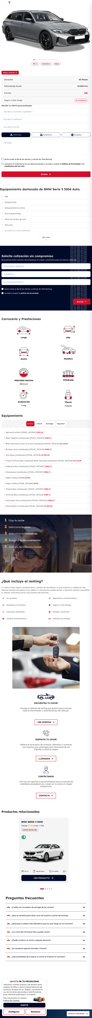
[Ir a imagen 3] (38, 59)
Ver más (46, 238)
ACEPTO (24, 1005)
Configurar (13, 1011)
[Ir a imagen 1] (34, 59)
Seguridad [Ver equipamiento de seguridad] (61, 424)
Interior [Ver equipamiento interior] (39, 424)
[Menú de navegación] (86, 3)
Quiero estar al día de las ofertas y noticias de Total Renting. (28, 159)
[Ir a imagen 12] (55, 59)
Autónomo (46, 135)
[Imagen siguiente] (88, 25)
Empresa (76, 135)
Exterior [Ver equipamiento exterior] (30, 424)
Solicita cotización (78, 1013)
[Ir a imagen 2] (36, 59)
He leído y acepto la (21, 293)
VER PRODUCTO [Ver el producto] (44, 878)
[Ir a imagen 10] (51, 59)
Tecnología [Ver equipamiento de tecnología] (49, 424)
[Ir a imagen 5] (42, 59)
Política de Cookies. (11, 1000)
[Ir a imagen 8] (47, 59)
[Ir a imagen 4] (40, 59)
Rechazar (35, 1011)
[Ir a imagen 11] (53, 59)
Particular (15, 135)
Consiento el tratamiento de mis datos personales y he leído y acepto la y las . (44, 165)
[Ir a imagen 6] (44, 59)
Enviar (46, 174)
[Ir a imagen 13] (57, 59)
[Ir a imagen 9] (49, 59)
